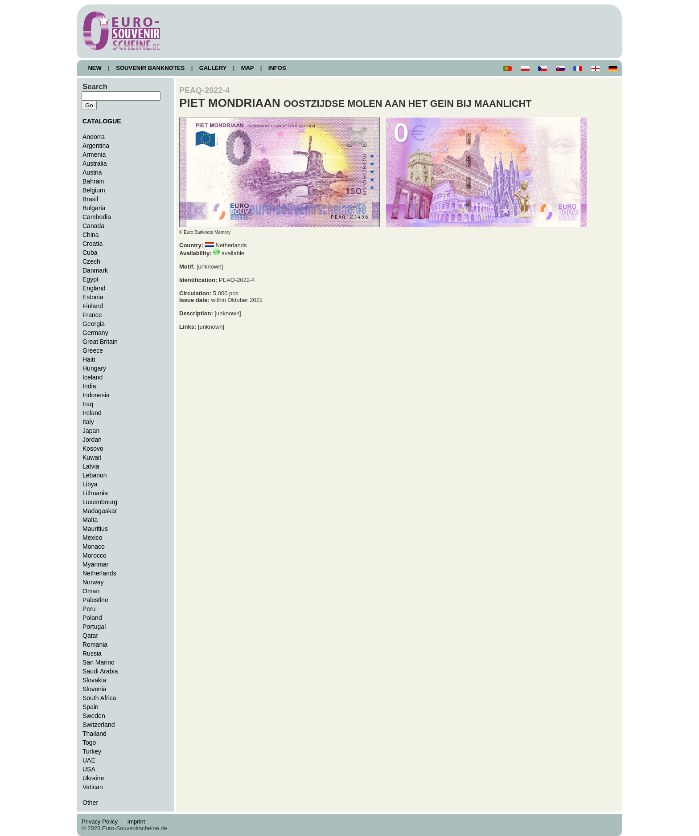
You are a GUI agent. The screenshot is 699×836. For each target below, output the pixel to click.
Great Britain (100, 341)
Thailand (94, 733)
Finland (92, 306)
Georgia (93, 323)
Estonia (92, 297)
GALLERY (213, 68)
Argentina (95, 145)
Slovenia (94, 689)
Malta (90, 519)
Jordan (92, 439)
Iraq (87, 404)
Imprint (137, 821)
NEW (95, 68)
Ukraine (93, 778)
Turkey (91, 751)
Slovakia (94, 680)
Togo (89, 742)
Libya (90, 484)
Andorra (93, 136)
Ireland (92, 412)
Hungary (94, 368)
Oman (90, 591)
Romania (94, 644)
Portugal (94, 626)
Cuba (90, 252)
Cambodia (96, 216)
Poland (92, 617)
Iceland (92, 377)
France (92, 314)
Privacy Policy (102, 821)
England (93, 288)
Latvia (90, 466)
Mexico (92, 537)
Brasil (90, 199)
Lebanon (94, 475)
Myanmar (95, 564)
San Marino (98, 662)
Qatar (90, 635)
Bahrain (93, 181)
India (89, 386)
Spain (90, 706)
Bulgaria (93, 208)
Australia (94, 163)
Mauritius (95, 528)
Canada (93, 225)
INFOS (277, 68)
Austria (92, 172)
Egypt (90, 279)
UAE (88, 760)
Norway (93, 582)
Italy (88, 421)
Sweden (93, 715)
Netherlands (99, 573)
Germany (95, 332)
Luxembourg (99, 502)
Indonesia (96, 395)
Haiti (88, 359)
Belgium (93, 190)
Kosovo (92, 448)
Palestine (95, 600)
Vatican (92, 787)
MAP (247, 68)
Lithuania (95, 493)
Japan (90, 430)
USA (88, 769)
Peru (89, 608)
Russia (92, 653)
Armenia (94, 154)
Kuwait (91, 457)
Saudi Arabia (100, 671)
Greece (92, 350)
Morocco (94, 555)
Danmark (95, 270)
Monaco (93, 546)
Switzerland (98, 724)
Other (90, 802)
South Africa (99, 697)
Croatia (92, 243)
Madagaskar (99, 510)
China (90, 234)
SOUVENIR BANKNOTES (150, 68)
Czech (91, 261)
